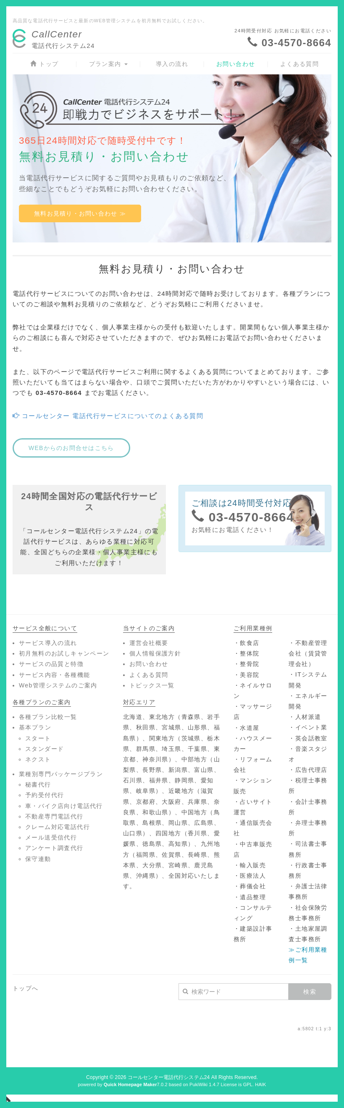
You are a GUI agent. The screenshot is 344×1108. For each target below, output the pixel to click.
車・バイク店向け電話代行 (64, 806)
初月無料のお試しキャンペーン (64, 653)
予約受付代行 (44, 795)
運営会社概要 (148, 643)
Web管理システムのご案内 (58, 685)
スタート (38, 738)
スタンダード (44, 748)
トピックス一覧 (152, 685)
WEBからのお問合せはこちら (71, 448)
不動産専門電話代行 (54, 816)
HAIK (260, 1084)
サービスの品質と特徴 (51, 664)
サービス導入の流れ (48, 643)
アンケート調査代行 (54, 848)
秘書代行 (38, 784)
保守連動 (38, 858)
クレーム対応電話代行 (57, 827)
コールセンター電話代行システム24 (169, 1077)
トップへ (26, 988)
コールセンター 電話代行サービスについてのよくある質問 (108, 415)
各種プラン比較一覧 (48, 716)
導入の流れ (172, 64)
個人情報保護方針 (155, 653)
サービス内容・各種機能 (54, 674)
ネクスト (38, 759)
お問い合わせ (235, 64)
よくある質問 (299, 64)
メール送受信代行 (51, 837)
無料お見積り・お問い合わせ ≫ (80, 213)
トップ (44, 64)
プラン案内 (108, 64)
